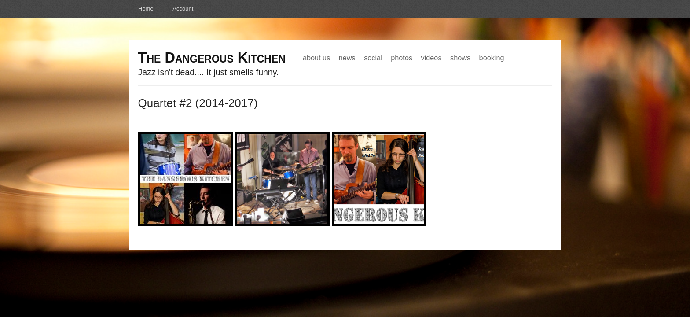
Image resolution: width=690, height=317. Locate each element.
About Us (316, 58)
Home (146, 8)
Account (182, 8)
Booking (491, 58)
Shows (460, 58)
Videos (431, 58)
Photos (401, 58)
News (347, 58)
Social (373, 58)
